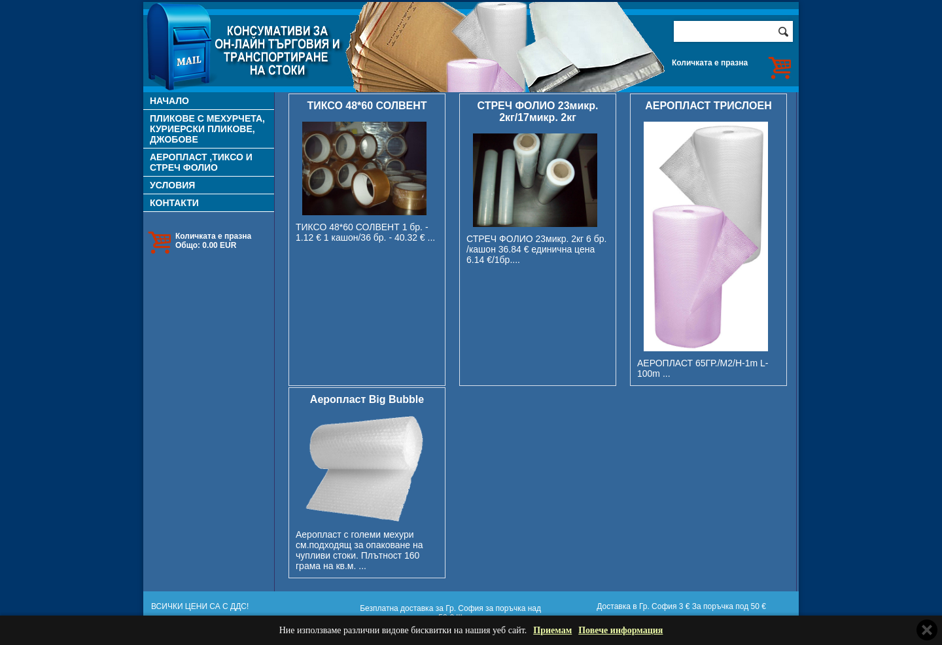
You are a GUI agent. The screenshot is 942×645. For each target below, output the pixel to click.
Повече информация (620, 630)
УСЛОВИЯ (172, 185)
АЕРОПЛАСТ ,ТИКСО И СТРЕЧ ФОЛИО (201, 162)
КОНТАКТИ (174, 203)
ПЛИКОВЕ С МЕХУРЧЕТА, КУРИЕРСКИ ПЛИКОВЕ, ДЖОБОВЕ (207, 129)
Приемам (552, 630)
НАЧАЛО (169, 101)
